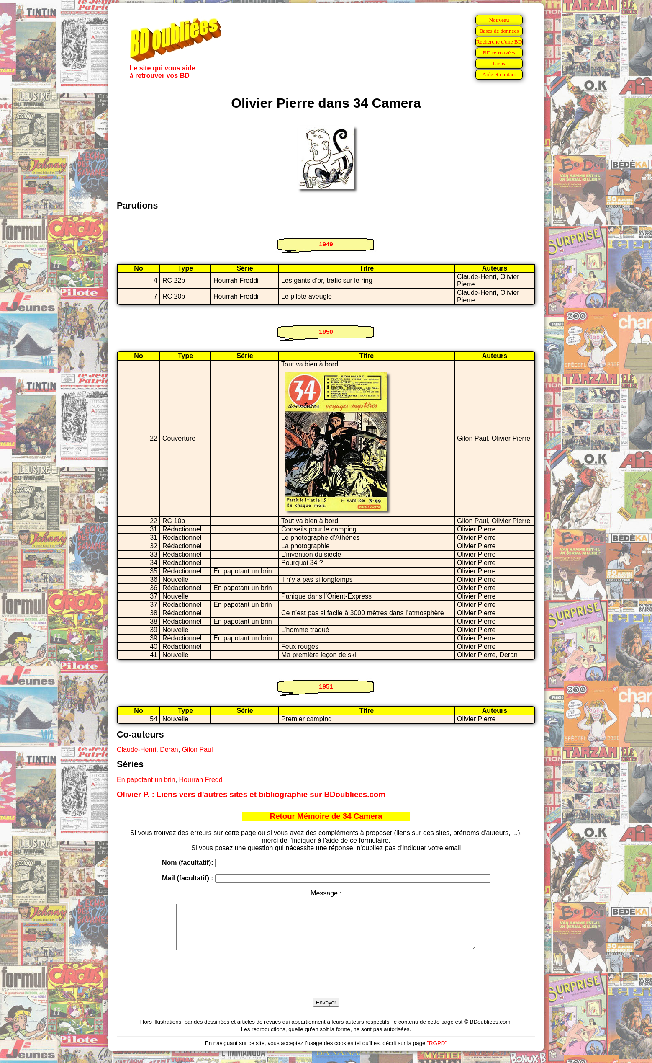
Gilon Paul (197, 749)
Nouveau (499, 20)
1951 (326, 686)
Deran (169, 749)
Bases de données (499, 31)
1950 (326, 331)
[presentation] (326, 984)
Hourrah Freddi (201, 779)
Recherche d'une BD (499, 42)
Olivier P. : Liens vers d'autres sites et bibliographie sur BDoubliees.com (251, 794)
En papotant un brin (146, 779)
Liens (499, 63)
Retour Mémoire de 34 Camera (326, 816)
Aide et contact (499, 74)
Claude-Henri (136, 749)
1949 (326, 244)
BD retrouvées (499, 52)
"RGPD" (437, 1052)
